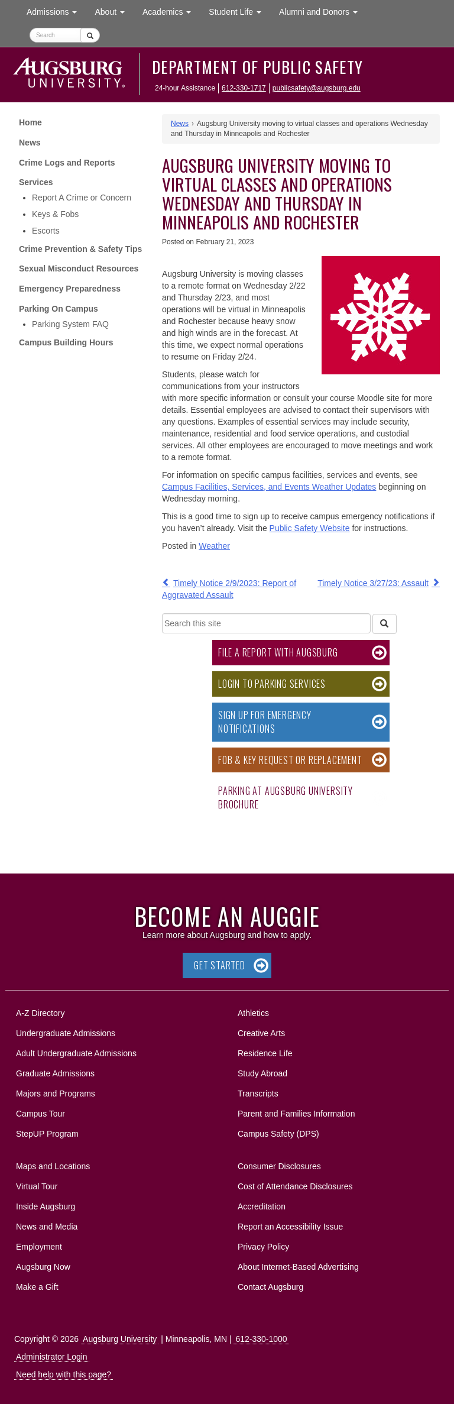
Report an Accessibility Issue (290, 1226)
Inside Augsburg (45, 1206)
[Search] (384, 624)
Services (36, 182)
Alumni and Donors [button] (323, 11)
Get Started (219, 965)
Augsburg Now (43, 1267)
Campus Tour (40, 1113)
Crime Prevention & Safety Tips (80, 249)
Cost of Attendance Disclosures (295, 1186)
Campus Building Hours (66, 342)
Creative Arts (261, 1033)
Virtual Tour (36, 1186)
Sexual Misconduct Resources (78, 268)
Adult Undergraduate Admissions (76, 1053)
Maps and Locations (53, 1166)
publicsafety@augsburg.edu (317, 88)
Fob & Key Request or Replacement (290, 760)
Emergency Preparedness (70, 288)
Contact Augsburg (270, 1287)
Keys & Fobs (55, 214)
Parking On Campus (58, 308)
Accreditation (262, 1206)
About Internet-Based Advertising (298, 1267)
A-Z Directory (40, 1013)
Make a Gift (37, 1287)
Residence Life (265, 1053)
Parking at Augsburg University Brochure (285, 797)
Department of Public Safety (257, 67)
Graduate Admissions (55, 1073)
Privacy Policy (263, 1246)
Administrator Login (51, 1356)
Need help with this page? (63, 1374)
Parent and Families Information (296, 1113)
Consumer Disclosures (279, 1166)
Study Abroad (262, 1073)
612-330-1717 (244, 88)
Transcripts (258, 1093)
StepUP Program (47, 1133)
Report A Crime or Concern (81, 197)
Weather (214, 546)
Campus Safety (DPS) (278, 1133)
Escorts (46, 230)
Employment (39, 1246)
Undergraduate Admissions (65, 1033)
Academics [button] (171, 11)
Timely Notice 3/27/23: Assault (373, 583)
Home (30, 122)
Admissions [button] (56, 11)
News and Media (46, 1226)
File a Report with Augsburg (278, 652)
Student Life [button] (239, 11)
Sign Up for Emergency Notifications (265, 722)
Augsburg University (120, 1339)
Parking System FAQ (70, 324)
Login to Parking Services (272, 684)
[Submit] (90, 35)
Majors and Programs (55, 1091)
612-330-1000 (261, 1339)
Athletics (253, 1013)
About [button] (114, 14)
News (30, 142)
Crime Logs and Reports (67, 162)
